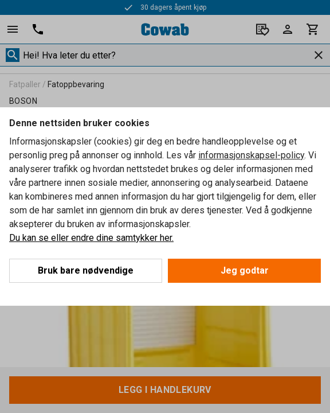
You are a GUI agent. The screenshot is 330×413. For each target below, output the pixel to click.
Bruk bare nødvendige (85, 270)
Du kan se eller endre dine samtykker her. (91, 237)
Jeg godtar (245, 270)
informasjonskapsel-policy (251, 155)
